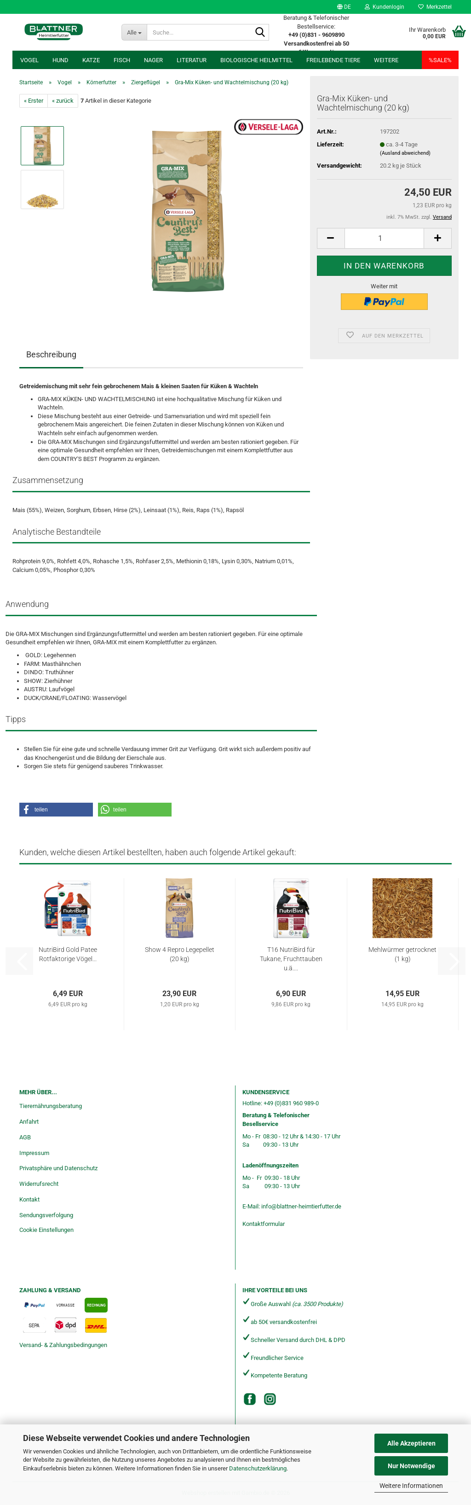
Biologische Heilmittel (256, 60)
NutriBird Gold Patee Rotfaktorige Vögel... (68, 954)
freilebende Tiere (333, 60)
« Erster (33, 100)
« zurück (63, 100)
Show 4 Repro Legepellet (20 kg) (179, 954)
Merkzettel (435, 7)
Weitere (386, 60)
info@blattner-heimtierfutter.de (301, 1206)
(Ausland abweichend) (405, 153)
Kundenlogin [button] (384, 7)
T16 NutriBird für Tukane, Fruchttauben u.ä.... (291, 959)
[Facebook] (249, 1399)
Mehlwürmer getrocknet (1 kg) (402, 954)
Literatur (192, 60)
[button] (344, 7)
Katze (91, 60)
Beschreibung (51, 354)
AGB (25, 1137)
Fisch (122, 60)
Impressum (34, 1152)
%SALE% (440, 60)
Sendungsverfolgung (46, 1215)
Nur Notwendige (411, 1466)
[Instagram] (270, 1399)
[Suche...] (134, 32)
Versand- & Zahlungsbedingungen (63, 1345)
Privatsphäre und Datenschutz (58, 1168)
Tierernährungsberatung (50, 1105)
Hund (60, 60)
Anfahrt (29, 1121)
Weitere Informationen (411, 1485)
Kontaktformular (263, 1223)
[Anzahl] (384, 238)
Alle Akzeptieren (411, 1443)
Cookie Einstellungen (46, 1229)
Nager (153, 60)
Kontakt (29, 1199)
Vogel (29, 60)
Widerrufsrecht (38, 1183)
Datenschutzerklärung (258, 1468)
